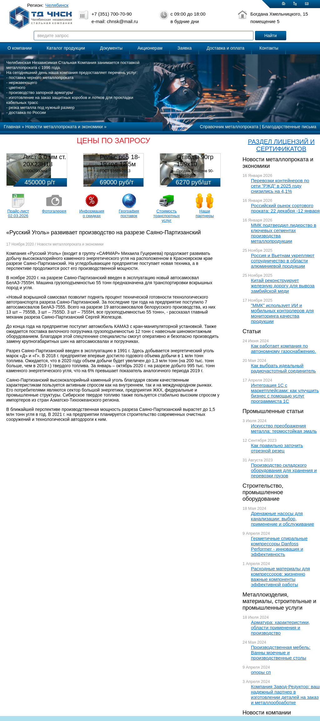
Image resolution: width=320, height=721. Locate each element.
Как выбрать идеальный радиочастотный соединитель (283, 368)
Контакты (268, 48)
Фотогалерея (54, 211)
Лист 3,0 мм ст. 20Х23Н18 (44, 160)
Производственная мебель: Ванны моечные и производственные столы (281, 652)
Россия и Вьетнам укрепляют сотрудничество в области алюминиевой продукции (282, 261)
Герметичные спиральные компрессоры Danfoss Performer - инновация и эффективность (279, 546)
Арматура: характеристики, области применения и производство (280, 628)
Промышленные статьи (272, 411)
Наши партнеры (205, 213)
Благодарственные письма (289, 126)
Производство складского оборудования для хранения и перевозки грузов (284, 470)
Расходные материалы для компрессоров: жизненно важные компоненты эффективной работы (280, 576)
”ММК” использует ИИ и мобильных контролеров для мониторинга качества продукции (282, 313)
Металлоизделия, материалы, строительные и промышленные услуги (279, 601)
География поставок (129, 213)
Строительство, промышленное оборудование (262, 492)
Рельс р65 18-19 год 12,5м (120, 160)
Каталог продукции (66, 48)
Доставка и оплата (225, 48)
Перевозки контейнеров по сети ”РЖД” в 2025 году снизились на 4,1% (280, 186)
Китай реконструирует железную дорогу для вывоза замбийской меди (282, 286)
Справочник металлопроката (229, 126)
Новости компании (266, 712)
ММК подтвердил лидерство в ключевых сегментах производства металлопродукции (283, 233)
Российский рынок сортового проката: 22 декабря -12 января (285, 208)
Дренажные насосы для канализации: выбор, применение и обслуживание (282, 519)
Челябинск (56, 5)
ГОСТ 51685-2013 (115, 171)
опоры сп (261, 672)
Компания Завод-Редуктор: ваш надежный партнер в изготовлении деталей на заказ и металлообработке (285, 694)
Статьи (251, 331)
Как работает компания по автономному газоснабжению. (283, 348)
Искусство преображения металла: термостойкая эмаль (284, 428)
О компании (20, 48)
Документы (111, 48)
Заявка (185, 48)
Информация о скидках (91, 213)
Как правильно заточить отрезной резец (277, 448)
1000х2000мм (35, 171)
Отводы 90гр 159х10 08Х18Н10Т (195, 164)
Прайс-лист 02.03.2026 (18, 213)
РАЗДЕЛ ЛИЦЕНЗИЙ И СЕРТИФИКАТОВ (281, 145)
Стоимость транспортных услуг (166, 216)
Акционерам (150, 48)
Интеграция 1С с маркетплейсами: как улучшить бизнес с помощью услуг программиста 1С (285, 393)
